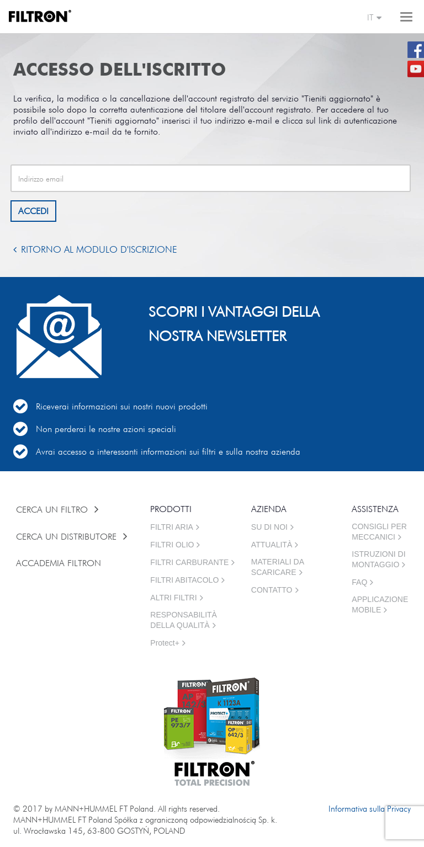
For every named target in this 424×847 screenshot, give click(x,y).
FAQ (359, 582)
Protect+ (164, 642)
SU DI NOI (269, 527)
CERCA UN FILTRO (53, 509)
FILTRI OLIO (172, 544)
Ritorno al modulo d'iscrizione (99, 249)
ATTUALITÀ (271, 544)
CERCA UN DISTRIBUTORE (67, 536)
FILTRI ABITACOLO (184, 580)
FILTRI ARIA (171, 527)
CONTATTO (272, 589)
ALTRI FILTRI (173, 597)
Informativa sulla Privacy (369, 808)
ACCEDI (33, 210)
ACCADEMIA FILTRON (60, 562)
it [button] (374, 18)
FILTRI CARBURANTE (189, 562)
